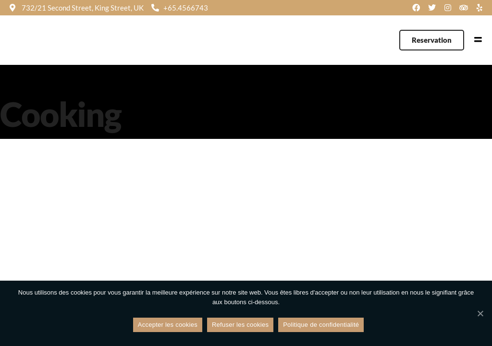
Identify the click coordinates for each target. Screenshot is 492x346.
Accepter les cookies (167, 324)
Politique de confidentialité (321, 324)
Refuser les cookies (240, 324)
